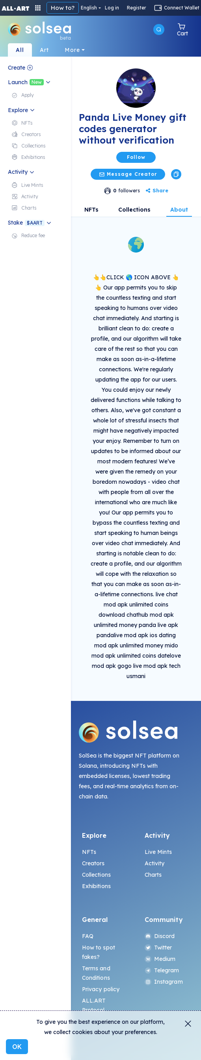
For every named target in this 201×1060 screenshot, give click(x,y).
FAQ (87, 936)
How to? (62, 7)
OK (17, 1047)
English (89, 8)
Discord (160, 936)
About (179, 209)
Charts (153, 874)
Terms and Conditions (96, 973)
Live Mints (158, 851)
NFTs (91, 209)
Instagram (164, 981)
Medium (160, 959)
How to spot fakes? (98, 952)
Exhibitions (96, 886)
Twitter (158, 947)
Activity (155, 863)
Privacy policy (101, 989)
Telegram (162, 970)
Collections (134, 209)
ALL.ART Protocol (94, 1005)
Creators (93, 863)
